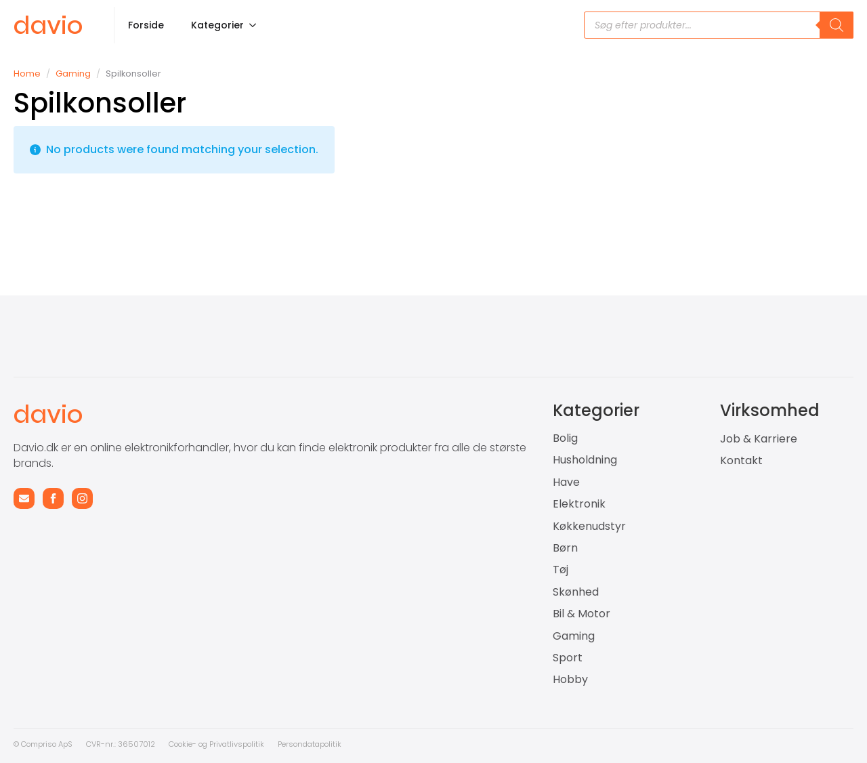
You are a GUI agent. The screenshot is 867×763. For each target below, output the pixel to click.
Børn (565, 548)
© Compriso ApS (43, 744)
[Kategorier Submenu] (257, 25)
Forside (146, 25)
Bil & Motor (581, 613)
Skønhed (576, 592)
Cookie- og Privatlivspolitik (216, 744)
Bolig (565, 438)
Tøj (560, 569)
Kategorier (217, 25)
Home (27, 73)
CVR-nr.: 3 (104, 744)
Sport (568, 658)
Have (566, 482)
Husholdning (585, 460)
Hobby (570, 679)
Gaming (73, 73)
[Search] (836, 25)
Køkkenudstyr (589, 526)
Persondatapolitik (309, 744)
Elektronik (579, 504)
